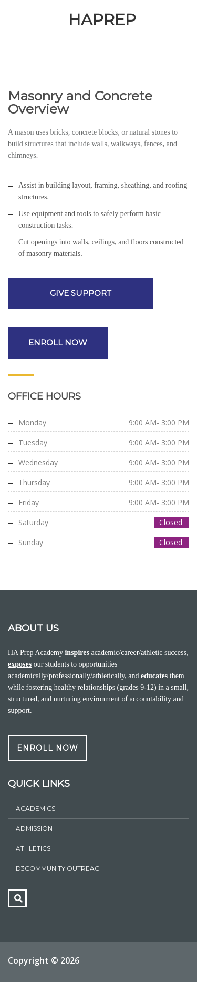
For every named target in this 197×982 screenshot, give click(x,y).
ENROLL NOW (57, 342)
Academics (35, 808)
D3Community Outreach (60, 868)
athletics (33, 848)
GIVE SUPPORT (80, 293)
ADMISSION (34, 828)
